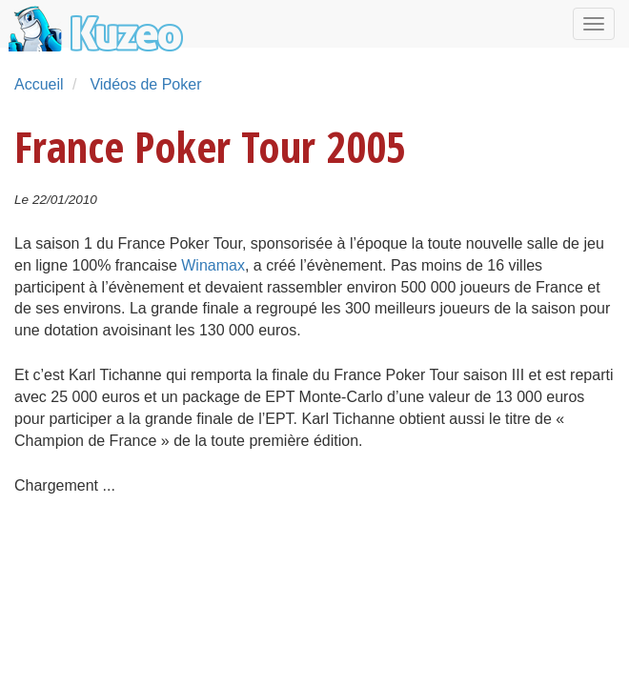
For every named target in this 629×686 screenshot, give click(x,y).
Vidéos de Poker (145, 84)
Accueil (39, 84)
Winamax (213, 265)
